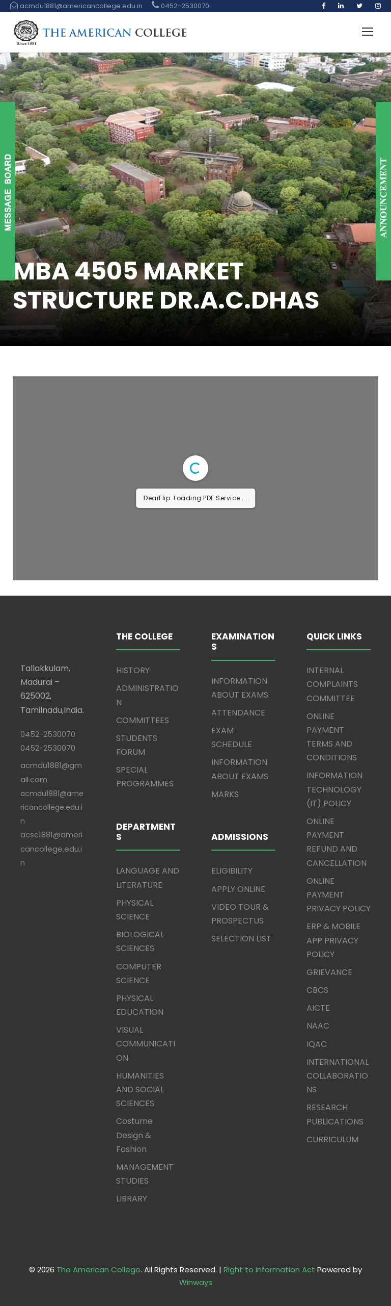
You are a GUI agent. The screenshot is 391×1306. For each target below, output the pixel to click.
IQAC (316, 1044)
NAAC (317, 1026)
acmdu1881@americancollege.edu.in (51, 807)
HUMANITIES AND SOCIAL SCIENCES (140, 1089)
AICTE (318, 1008)
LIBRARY (131, 1199)
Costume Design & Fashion (134, 1135)
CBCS (317, 990)
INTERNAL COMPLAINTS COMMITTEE (332, 684)
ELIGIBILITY (232, 871)
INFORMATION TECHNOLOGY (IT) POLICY (334, 789)
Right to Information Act (269, 1269)
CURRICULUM (332, 1139)
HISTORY (133, 670)
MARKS (225, 794)
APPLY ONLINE (238, 889)
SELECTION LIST (241, 938)
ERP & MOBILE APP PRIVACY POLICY (333, 940)
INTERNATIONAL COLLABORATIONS (337, 1075)
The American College (99, 1269)
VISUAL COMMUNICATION (145, 1043)
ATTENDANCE (238, 713)
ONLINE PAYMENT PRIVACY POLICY (338, 894)
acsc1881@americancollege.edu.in (51, 848)
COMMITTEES (142, 720)
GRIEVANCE (329, 972)
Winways (195, 1282)
